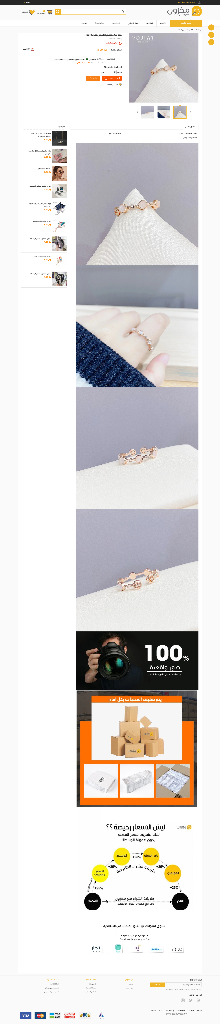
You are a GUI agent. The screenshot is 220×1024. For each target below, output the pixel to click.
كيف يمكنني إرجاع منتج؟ (52, 988)
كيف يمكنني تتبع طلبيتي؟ (51, 992)
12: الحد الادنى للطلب (113, 67)
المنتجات (149, 23)
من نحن (131, 984)
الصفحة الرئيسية (193, 30)
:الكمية (119, 72)
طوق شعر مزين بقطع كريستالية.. (40, 239)
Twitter (191, 1000)
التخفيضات (116, 23)
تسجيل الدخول (183, 2)
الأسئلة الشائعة (54, 984)
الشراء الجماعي (133, 23)
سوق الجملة (100, 23)
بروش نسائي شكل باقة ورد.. (42, 221)
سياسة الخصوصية (91, 988)
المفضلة (25, 12)
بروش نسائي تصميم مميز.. (42, 256)
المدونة (84, 23)
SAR (113, 50)
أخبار (160, 1010)
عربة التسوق (41, 12)
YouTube (199, 1000)
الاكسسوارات (184, 30)
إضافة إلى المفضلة (112, 85)
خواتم (178, 30)
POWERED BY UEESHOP (176, 1014)
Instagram (183, 1000)
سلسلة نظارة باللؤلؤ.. (44, 168)
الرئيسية (163, 23)
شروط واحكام (92, 984)
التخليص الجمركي (91, 992)
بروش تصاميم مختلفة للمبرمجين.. (40, 186)
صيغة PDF (28, 49)
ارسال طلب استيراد (112, 43)
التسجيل (192, 2)
